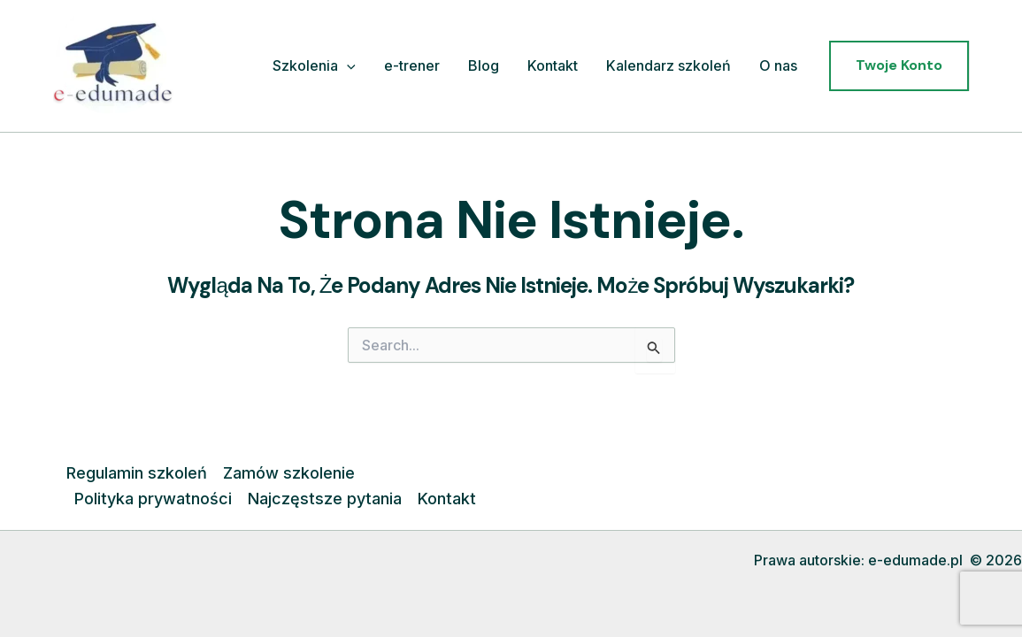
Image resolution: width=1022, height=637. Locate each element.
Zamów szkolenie (289, 473)
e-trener (412, 65)
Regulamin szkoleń (136, 473)
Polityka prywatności (153, 498)
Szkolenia (314, 66)
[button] (899, 65)
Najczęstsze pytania (325, 498)
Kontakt (552, 65)
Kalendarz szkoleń (668, 65)
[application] (347, 66)
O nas (778, 65)
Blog (483, 65)
